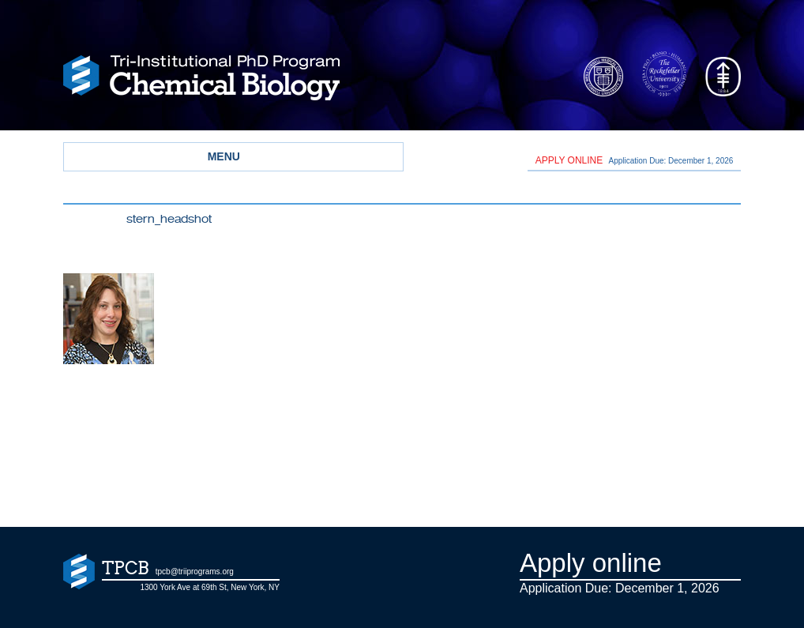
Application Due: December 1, (634, 160)
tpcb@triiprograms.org (195, 571)
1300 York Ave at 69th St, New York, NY (210, 587)
